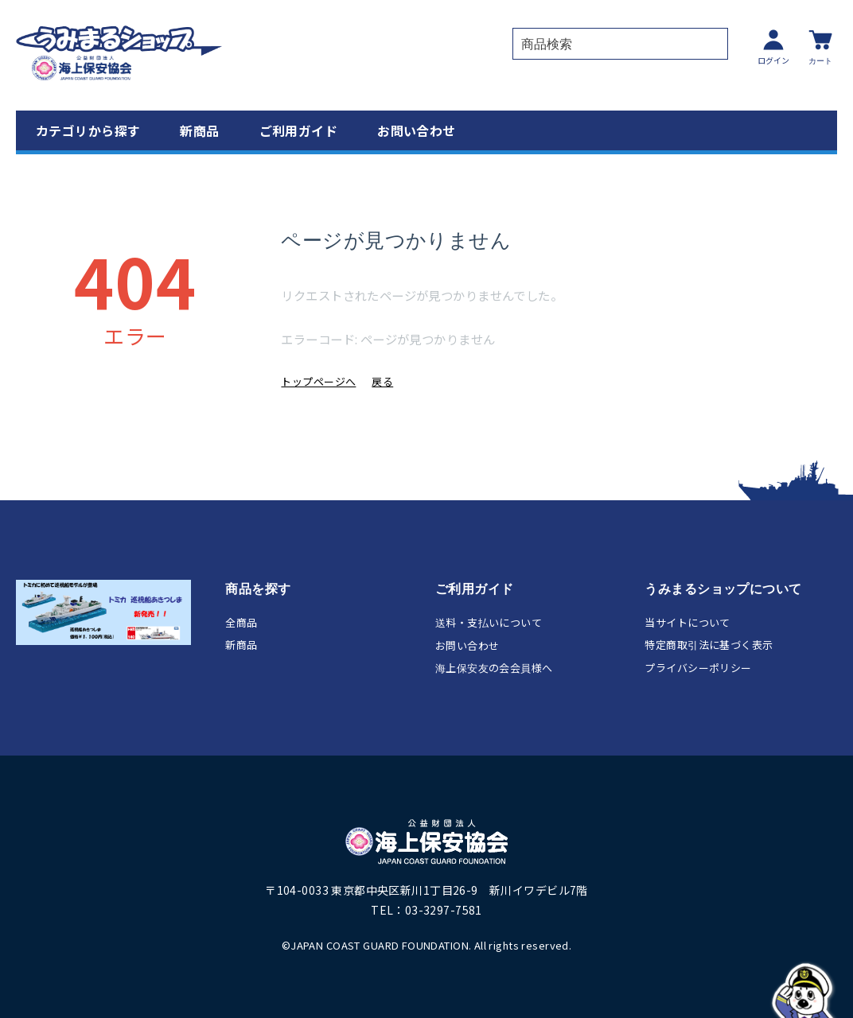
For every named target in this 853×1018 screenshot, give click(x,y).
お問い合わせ (416, 130)
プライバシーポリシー (698, 667)
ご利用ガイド (298, 130)
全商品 (241, 622)
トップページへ (318, 381)
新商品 (199, 130)
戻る (382, 381)
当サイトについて (687, 622)
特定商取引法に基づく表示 (709, 644)
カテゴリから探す (88, 130)
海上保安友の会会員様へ (494, 667)
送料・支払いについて (488, 622)
